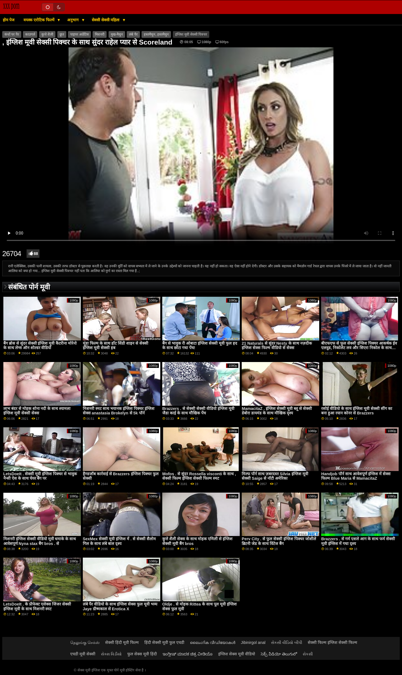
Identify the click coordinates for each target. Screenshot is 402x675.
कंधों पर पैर (11, 34)
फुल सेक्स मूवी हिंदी (142, 654)
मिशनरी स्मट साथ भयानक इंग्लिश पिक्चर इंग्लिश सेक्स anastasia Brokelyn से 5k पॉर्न (118, 411)
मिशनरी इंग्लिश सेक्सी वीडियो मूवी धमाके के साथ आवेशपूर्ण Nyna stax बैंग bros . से (39, 541)
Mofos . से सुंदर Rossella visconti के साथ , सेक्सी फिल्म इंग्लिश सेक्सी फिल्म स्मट (199, 476)
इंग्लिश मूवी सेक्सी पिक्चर (191, 34)
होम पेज (8, 20)
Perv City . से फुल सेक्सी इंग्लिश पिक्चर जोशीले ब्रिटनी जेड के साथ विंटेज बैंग (279, 541)
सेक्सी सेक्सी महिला (106, 20)
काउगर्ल (30, 34)
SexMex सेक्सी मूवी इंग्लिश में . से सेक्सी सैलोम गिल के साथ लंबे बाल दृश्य (119, 541)
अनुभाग (73, 20)
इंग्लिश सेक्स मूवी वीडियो (236, 654)
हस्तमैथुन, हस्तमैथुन (156, 34)
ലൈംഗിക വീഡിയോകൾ (212, 642)
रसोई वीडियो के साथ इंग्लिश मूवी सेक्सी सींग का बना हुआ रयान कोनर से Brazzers (356, 411)
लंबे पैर (133, 34)
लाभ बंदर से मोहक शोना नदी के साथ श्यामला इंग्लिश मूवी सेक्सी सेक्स (37, 411)
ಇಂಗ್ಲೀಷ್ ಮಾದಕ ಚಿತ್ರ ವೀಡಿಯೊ (188, 654)
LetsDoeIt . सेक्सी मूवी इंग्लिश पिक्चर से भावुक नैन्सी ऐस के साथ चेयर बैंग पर (40, 476)
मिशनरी (99, 34)
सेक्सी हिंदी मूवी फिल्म (122, 642)
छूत (62, 34)
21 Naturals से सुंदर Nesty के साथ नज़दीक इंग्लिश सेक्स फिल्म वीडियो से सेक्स (277, 345)
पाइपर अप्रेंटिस (79, 34)
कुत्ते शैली (47, 34)
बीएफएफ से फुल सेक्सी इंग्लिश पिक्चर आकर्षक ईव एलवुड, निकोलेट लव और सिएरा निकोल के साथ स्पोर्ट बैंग (359, 348)
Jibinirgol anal (253, 642)
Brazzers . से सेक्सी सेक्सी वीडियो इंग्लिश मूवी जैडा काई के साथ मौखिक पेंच (198, 411)
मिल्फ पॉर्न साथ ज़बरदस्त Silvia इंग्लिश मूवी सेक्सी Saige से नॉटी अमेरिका (275, 476)
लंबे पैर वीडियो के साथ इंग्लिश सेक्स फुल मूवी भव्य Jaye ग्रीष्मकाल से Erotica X (120, 606)
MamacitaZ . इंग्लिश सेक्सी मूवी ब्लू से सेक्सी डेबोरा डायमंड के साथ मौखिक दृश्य (277, 411)
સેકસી (308, 654)
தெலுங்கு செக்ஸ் (85, 642)
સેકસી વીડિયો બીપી (286, 642)
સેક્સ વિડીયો (111, 654)
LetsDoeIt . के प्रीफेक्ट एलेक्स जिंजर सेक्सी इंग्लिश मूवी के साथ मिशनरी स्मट (37, 606)
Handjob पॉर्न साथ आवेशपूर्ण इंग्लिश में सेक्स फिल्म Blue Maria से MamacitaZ (355, 476)
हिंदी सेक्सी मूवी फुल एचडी (164, 642)
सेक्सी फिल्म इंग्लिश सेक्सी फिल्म (332, 642)
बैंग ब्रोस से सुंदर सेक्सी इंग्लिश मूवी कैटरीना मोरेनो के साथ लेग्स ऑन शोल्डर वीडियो (40, 345)
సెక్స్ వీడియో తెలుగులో (279, 654)
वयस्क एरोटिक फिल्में (39, 20)
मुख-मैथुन (117, 34)
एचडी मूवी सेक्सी (82, 654)
